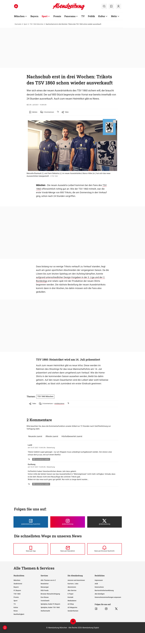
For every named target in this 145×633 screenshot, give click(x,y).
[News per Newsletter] (67, 549)
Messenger (45, 587)
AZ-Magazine (72, 607)
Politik (91, 16)
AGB (96, 584)
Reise (16, 611)
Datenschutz (99, 587)
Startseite (18, 24)
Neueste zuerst (35, 436)
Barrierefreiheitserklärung (104, 590)
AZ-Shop (71, 604)
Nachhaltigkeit (19, 614)
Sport (44, 16)
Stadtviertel (18, 584)
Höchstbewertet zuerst (72, 436)
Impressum (99, 580)
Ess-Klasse (45, 597)
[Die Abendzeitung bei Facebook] (30, 522)
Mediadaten (72, 601)
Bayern (34, 16)
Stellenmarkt (45, 611)
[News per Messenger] (30, 549)
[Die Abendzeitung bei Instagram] (67, 522)
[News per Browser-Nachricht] (104, 549)
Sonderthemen (73, 611)
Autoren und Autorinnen (76, 580)
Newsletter (45, 584)
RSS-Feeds (44, 590)
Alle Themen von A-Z (48, 580)
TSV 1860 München (37, 24)
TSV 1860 (17, 594)
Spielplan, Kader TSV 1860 (50, 607)
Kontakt (70, 597)
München (19, 16)
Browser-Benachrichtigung (50, 594)
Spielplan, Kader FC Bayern (50, 604)
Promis (57, 16)
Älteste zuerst (52, 436)
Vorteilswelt (45, 601)
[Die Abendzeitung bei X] (104, 522)
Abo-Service (72, 590)
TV (83, 16)
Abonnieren (72, 587)
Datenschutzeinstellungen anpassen (108, 597)
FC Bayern (17, 590)
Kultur (101, 16)
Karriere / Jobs (73, 584)
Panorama (69, 16)
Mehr (114, 16)
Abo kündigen (100, 594)
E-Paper (70, 594)
